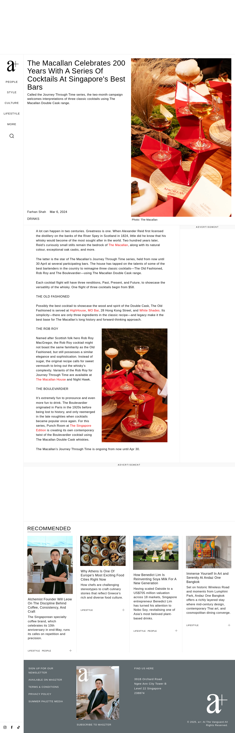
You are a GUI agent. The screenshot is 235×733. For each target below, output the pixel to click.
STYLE (12, 92)
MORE (11, 124)
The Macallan (118, 245)
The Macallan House (51, 379)
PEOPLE (12, 81)
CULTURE (12, 102)
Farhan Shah (36, 212)
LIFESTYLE (12, 113)
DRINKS (33, 219)
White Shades (149, 310)
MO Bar (93, 310)
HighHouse (78, 310)
